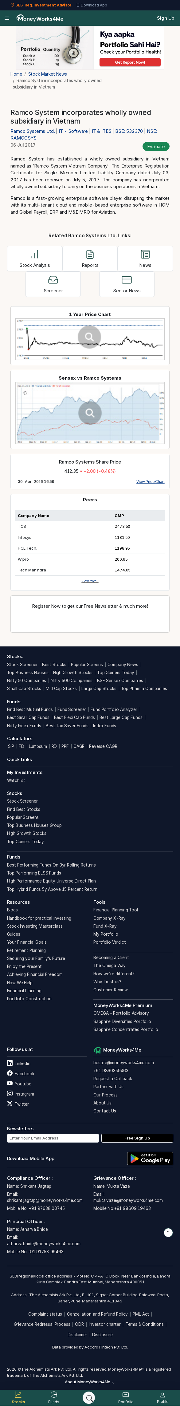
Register (90, 619)
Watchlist (16, 780)
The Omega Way (109, 965)
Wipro (23, 559)
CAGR (78, 746)
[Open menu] (7, 18)
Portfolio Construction (29, 998)
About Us (102, 1102)
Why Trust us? (107, 981)
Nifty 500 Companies (71, 680)
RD (54, 746)
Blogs (12, 909)
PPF (65, 746)
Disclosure (102, 1334)
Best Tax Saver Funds (67, 725)
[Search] (89, 1398)
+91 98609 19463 (132, 1208)
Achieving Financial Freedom (35, 974)
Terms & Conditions (145, 1324)
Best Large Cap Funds (121, 717)
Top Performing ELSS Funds (34, 873)
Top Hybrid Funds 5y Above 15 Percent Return (52, 889)
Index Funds (104, 725)
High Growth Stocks (72, 672)
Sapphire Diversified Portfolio (122, 1021)
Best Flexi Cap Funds (74, 717)
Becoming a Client (111, 957)
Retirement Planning (26, 950)
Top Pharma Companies (144, 688)
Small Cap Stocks (24, 688)
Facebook (20, 1073)
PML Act (141, 1314)
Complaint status (45, 1314)
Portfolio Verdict (109, 942)
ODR (79, 1324)
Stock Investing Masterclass (35, 926)
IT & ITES (102, 131)
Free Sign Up (137, 1137)
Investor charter (105, 1324)
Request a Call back (112, 1078)
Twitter (18, 1104)
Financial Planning (24, 990)
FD (21, 746)
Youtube (19, 1083)
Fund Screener (71, 709)
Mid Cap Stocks (61, 688)
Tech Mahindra (32, 569)
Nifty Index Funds (24, 725)
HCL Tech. (27, 548)
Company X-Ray (109, 918)
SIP (10, 746)
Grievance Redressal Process (42, 1324)
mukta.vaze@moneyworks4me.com (128, 1200)
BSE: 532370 (129, 131)
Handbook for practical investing (39, 918)
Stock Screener (22, 664)
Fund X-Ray (105, 926)
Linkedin (18, 1063)
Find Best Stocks (24, 809)
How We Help (20, 982)
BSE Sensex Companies (120, 680)
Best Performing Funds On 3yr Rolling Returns (51, 865)
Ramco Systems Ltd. (33, 131)
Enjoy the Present (24, 966)
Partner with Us (108, 1086)
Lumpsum (38, 746)
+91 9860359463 (110, 1070)
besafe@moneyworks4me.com (123, 1062)
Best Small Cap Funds (28, 717)
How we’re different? (114, 973)
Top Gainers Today (115, 672)
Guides (13, 934)
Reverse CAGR (103, 746)
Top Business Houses (28, 672)
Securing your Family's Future (36, 958)
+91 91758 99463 (46, 1251)
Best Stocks (54, 664)
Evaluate (156, 146)
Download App (91, 5)
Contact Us (104, 1110)
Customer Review (110, 989)
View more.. (89, 581)
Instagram (20, 1094)
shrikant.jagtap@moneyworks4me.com (45, 1200)
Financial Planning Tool (115, 909)
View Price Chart (150, 481)
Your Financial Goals (27, 942)
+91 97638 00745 (46, 1208)
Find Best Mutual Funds (30, 709)
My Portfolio (105, 934)
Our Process (105, 1094)
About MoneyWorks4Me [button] (90, 1381)
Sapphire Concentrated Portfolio (125, 1029)
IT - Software (73, 131)
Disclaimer (78, 1334)
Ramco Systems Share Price (90, 462)
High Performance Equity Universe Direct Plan (51, 881)
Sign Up (165, 18)
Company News (123, 664)
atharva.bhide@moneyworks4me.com (43, 1243)
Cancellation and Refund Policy (97, 1314)
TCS (22, 526)
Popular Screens (87, 664)
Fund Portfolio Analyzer (114, 709)
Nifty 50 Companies (26, 680)
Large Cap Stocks (98, 688)
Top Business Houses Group (34, 825)
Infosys (24, 537)
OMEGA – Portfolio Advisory (121, 1013)
